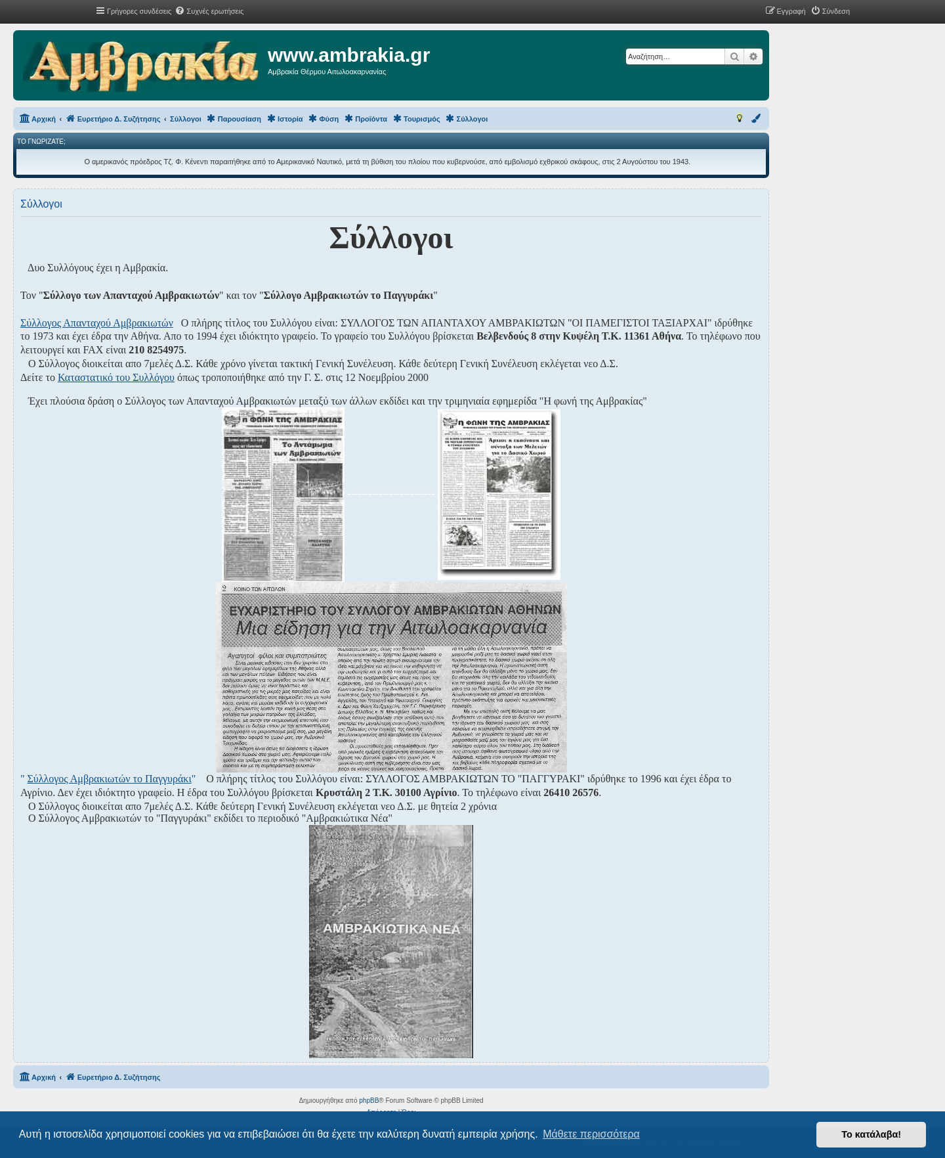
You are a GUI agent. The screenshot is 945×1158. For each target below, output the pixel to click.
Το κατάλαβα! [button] (871, 1134)
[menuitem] (209, 11)
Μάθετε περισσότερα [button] (591, 1134)
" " (108, 778)
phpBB (369, 1100)
